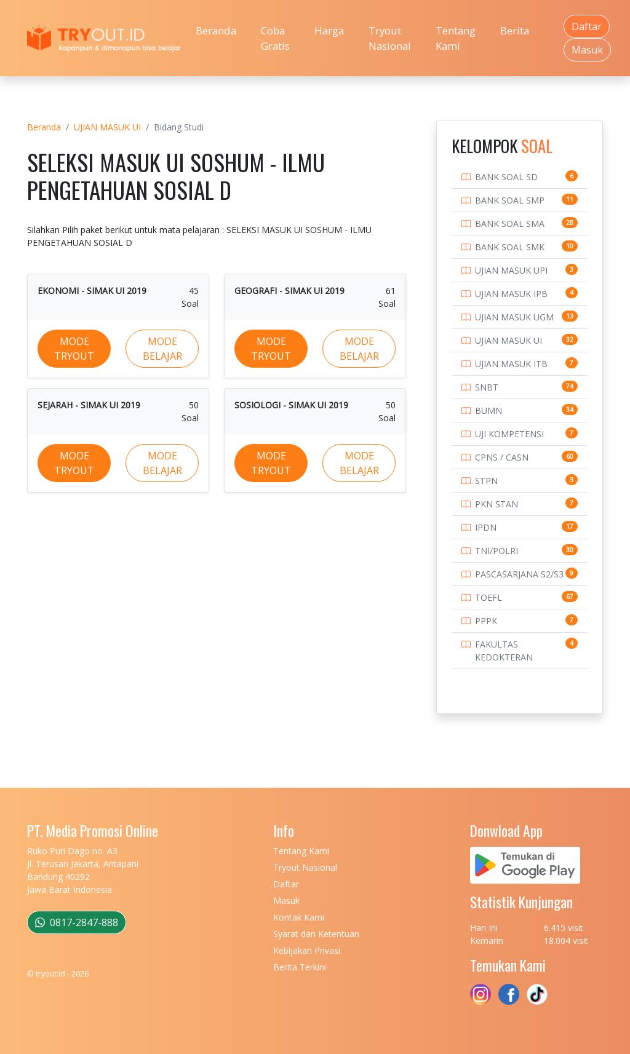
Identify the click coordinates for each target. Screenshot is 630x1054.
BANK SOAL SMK (509, 247)
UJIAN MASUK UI (107, 127)
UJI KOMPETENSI (509, 434)
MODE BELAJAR (162, 349)
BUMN (488, 410)
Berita (514, 30)
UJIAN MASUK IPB (511, 293)
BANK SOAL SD (506, 177)
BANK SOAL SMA (509, 223)
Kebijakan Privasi (306, 950)
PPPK (486, 621)
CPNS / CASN (501, 457)
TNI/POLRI (496, 551)
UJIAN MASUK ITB (511, 364)
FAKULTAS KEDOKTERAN (504, 650)
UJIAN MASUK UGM (514, 317)
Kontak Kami (298, 917)
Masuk (587, 50)
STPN (486, 480)
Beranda (216, 30)
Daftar (587, 26)
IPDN (485, 527)
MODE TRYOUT (74, 349)
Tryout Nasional (390, 38)
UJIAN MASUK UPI (511, 270)
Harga (329, 30)
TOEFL (488, 597)
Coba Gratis (275, 38)
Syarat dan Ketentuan (316, 934)
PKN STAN (496, 504)
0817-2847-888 (76, 922)
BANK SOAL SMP (509, 200)
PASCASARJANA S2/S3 (519, 574)
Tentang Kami (456, 38)
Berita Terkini (299, 967)
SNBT (486, 387)
